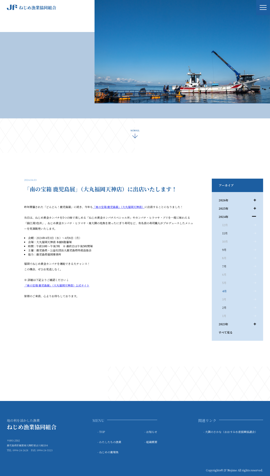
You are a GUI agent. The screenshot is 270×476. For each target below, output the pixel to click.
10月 (225, 242)
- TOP (101, 432)
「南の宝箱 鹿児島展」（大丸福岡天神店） (118, 207)
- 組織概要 (150, 442)
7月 (224, 266)
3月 (224, 299)
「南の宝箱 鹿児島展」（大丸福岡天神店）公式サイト (56, 285)
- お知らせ (150, 432)
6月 (224, 275)
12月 (225, 225)
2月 (224, 308)
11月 (225, 233)
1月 (224, 316)
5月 (224, 283)
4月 (224, 291)
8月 (224, 258)
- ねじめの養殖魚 (107, 452)
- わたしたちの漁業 (109, 442)
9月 (224, 250)
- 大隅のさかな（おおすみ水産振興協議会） (230, 432)
